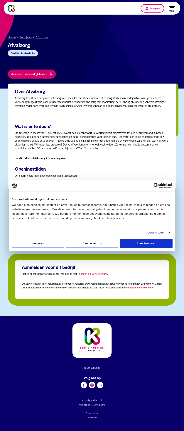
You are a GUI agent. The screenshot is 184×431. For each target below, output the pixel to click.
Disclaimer (92, 417)
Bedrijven (25, 37)
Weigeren (38, 243)
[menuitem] (84, 385)
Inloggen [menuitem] (155, 8)
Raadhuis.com (98, 404)
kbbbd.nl (97, 400)
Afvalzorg (42, 37)
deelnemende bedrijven (141, 287)
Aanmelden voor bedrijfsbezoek (29, 74)
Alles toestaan (146, 243)
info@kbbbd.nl (92, 367)
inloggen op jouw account (92, 274)
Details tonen (156, 232)
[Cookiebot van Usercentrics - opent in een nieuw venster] (156, 185)
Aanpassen (92, 243)
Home (12, 37)
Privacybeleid (92, 413)
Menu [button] (172, 11)
